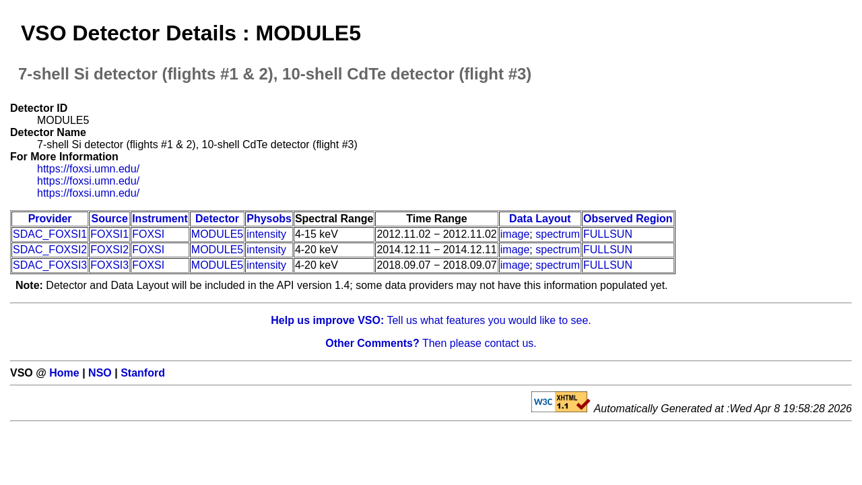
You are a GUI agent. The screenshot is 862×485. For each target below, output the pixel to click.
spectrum (557, 234)
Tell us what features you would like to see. (431, 320)
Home (64, 373)
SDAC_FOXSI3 (50, 265)
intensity (266, 234)
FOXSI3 (109, 265)
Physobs (269, 218)
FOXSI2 (109, 249)
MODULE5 (217, 234)
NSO (100, 373)
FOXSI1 (109, 234)
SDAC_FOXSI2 (50, 249)
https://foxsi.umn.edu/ (88, 168)
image (515, 234)
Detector (217, 218)
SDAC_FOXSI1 (50, 234)
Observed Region (627, 218)
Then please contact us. (431, 343)
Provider (50, 218)
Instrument (160, 218)
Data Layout (540, 218)
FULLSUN (607, 234)
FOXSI (148, 234)
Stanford (143, 373)
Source (110, 218)
